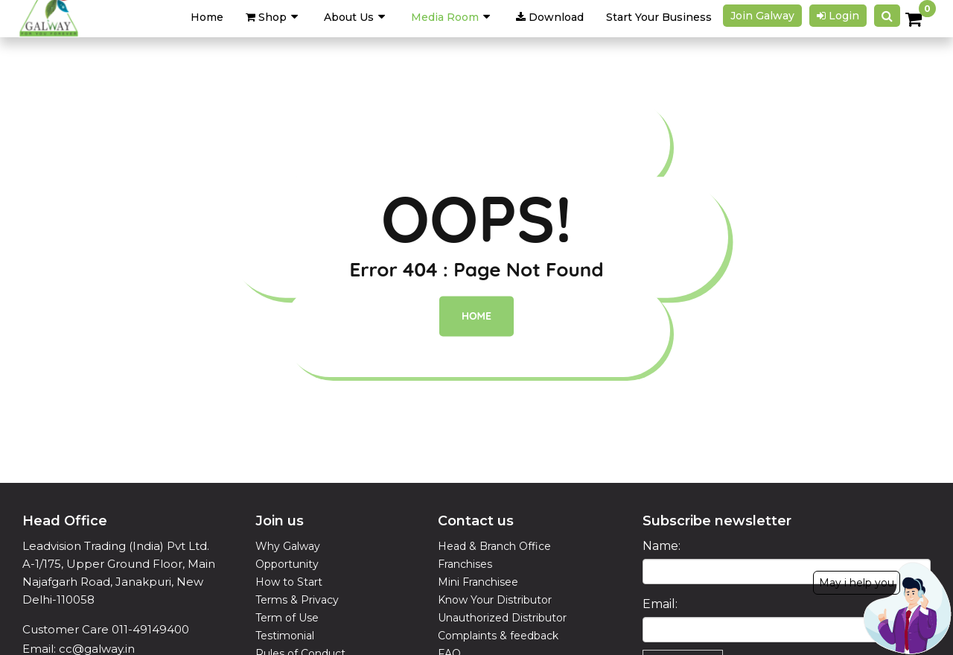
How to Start (288, 582)
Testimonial (284, 635)
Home (476, 316)
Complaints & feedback (498, 635)
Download (550, 17)
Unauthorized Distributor (502, 617)
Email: (660, 604)
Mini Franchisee (478, 582)
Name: (662, 546)
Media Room (445, 17)
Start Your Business (659, 17)
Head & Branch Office (494, 546)
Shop (266, 17)
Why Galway (287, 546)
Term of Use (287, 617)
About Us (349, 17)
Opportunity (287, 564)
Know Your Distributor (495, 600)
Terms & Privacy (297, 600)
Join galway (762, 15)
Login (838, 15)
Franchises (465, 564)
